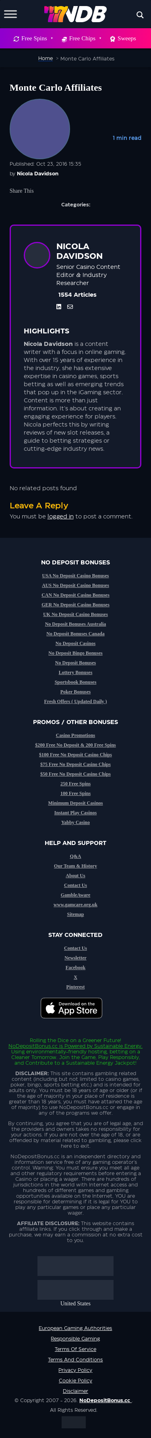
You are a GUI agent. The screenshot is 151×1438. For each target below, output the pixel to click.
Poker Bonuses (75, 692)
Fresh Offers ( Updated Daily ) (75, 701)
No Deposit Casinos (75, 643)
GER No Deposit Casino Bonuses (75, 605)
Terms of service (75, 1349)
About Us (75, 875)
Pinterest (75, 987)
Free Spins (36, 38)
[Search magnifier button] (140, 15)
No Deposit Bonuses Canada (75, 634)
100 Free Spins (75, 793)
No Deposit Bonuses (75, 663)
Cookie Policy (75, 1380)
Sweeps (127, 38)
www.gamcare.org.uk (75, 904)
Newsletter (75, 958)
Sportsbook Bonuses (76, 682)
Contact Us (75, 885)
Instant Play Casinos (75, 813)
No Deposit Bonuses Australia (75, 624)
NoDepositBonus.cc (33, 1046)
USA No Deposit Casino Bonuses (75, 576)
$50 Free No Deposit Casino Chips (75, 774)
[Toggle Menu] (10, 14)
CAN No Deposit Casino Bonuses (75, 595)
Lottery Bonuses (76, 672)
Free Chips (85, 38)
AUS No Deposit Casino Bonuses (75, 585)
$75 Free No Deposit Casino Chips (75, 764)
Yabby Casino (75, 822)
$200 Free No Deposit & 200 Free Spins (75, 745)
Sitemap (75, 914)
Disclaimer (75, 1391)
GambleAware (76, 895)
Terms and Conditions (75, 1359)
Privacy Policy (75, 1370)
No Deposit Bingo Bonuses (75, 653)
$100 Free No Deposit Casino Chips (75, 754)
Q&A (75, 856)
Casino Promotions (75, 735)
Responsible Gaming (75, 1338)
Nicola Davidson (37, 173)
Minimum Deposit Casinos (75, 803)
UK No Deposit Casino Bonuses (75, 614)
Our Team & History (75, 866)
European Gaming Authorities (75, 1328)
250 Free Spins (75, 784)
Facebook (75, 967)
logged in (61, 517)
